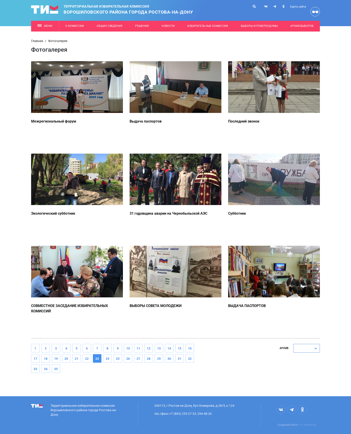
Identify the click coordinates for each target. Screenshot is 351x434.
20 (66, 358)
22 (87, 358)
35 (56, 369)
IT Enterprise (308, 424)
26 (128, 358)
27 (138, 358)
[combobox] (306, 348)
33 (35, 369)
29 (159, 358)
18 (45, 358)
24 (107, 358)
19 (56, 358)
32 (190, 358)
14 (169, 348)
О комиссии (74, 26)
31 (179, 358)
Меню (44, 26)
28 (148, 358)
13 (159, 348)
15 (179, 348)
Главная (37, 41)
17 (35, 358)
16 (190, 348)
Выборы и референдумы (259, 26)
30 (169, 358)
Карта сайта (298, 6)
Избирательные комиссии (207, 26)
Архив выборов (301, 26)
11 (138, 348)
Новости (168, 26)
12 (148, 348)
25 (118, 358)
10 (128, 348)
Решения (142, 26)
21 (76, 358)
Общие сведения (110, 26)
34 (45, 369)
